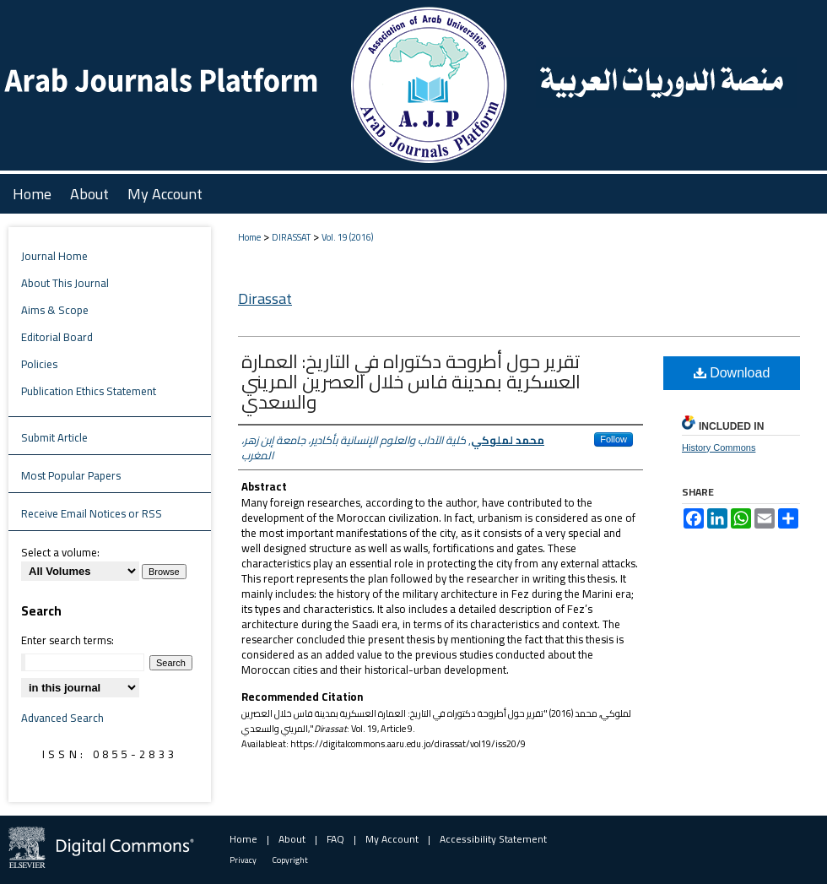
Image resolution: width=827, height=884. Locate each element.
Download (732, 373)
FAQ (335, 839)
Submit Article (54, 437)
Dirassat (265, 298)
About (291, 839)
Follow (613, 439)
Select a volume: (60, 552)
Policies (39, 364)
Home (249, 237)
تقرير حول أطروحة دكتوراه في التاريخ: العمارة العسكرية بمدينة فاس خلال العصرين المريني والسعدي (411, 382)
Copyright (290, 860)
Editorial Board (57, 337)
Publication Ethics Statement (88, 391)
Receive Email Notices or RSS (91, 513)
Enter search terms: (67, 640)
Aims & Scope (55, 310)
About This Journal (65, 283)
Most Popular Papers (71, 475)
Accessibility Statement (493, 839)
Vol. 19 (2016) (347, 237)
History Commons (718, 447)
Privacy (243, 860)
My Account (392, 839)
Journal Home (54, 256)
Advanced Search (62, 718)
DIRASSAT (291, 237)
